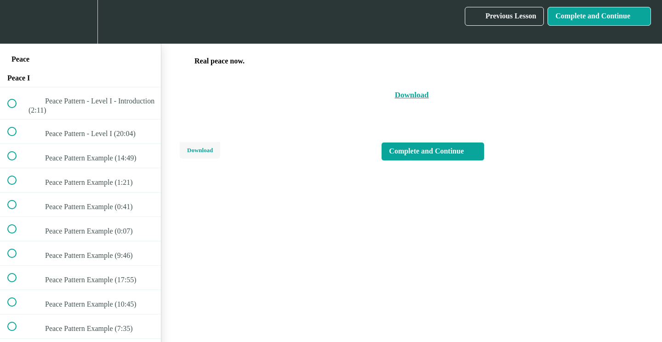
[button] (17, 22)
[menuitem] (80, 22)
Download (200, 150)
